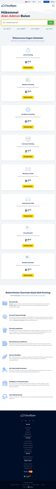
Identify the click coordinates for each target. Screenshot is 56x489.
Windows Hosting (28, 443)
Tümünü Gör (28, 68)
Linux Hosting (28, 441)
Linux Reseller (28, 449)
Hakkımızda (28, 427)
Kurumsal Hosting (28, 447)
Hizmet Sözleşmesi (26, 484)
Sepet (53, 1)
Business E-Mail (28, 464)
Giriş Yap (46, 1)
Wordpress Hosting (28, 445)
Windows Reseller (28, 452)
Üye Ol (39, 1)
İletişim (28, 430)
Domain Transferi (28, 459)
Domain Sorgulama (28, 457)
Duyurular (28, 432)
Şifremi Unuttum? (28, 436)
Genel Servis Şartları (14, 484)
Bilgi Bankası (28, 434)
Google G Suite (28, 468)
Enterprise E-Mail (28, 466)
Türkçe (28, 2)
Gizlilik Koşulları (36, 484)
